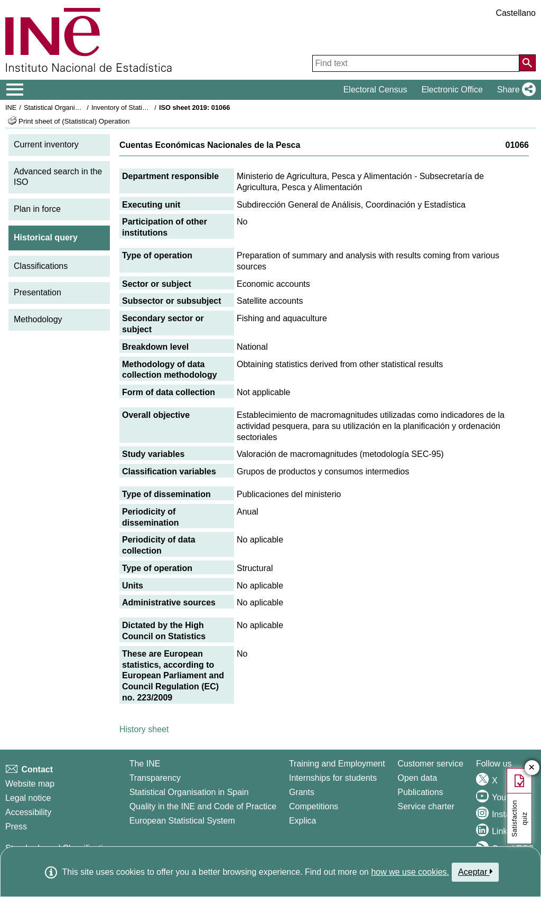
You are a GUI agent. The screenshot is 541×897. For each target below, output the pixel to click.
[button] (514, 89)
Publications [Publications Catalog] (420, 792)
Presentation (37, 292)
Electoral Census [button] (375, 89)
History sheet (144, 729)
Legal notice (28, 797)
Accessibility (28, 812)
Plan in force (37, 208)
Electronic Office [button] (452, 89)
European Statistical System (182, 820)
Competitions (313, 806)
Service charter (426, 806)
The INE (145, 763)
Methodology (38, 319)
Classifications (41, 265)
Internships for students (333, 777)
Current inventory (46, 144)
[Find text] (415, 63)
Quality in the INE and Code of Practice (202, 806)
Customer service (430, 763)
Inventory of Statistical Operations (141, 107)
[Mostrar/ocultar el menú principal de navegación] (15, 89)
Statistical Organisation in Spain (71, 107)
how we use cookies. (410, 871)
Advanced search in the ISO (58, 177)
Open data (417, 777)
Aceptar (475, 871)
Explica (302, 820)
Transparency (155, 777)
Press (16, 826)
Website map (29, 783)
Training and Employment (337, 763)
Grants (301, 792)
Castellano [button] (516, 12)
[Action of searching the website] (527, 62)
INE (10, 107)
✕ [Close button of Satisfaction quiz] (531, 767)
